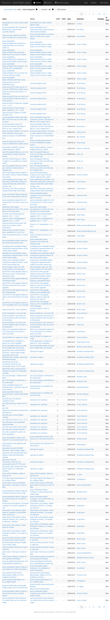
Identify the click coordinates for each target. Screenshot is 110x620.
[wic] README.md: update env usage (15, 337)
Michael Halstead (82, 387)
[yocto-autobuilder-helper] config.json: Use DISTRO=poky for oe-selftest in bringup (15, 499)
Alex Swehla (81, 36)
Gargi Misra (81, 505)
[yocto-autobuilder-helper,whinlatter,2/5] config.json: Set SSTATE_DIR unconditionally (14, 66)
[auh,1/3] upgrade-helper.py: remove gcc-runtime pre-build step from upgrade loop (41, 154)
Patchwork (6, 3)
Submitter (80, 19)
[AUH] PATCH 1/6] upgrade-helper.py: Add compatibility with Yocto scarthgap (41, 304)
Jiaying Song (81, 132)
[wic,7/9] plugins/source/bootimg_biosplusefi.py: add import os (15, 410)
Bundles (48, 3)
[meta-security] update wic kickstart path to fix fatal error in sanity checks (42, 36)
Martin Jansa (81, 309)
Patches (37, 3)
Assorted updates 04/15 (38, 83)
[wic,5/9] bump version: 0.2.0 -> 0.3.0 (14, 420)
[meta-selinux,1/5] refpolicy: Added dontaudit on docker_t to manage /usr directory (41, 506)
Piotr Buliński (81, 209)
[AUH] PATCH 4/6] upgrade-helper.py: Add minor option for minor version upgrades (15, 285)
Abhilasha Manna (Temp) (85, 558)
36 (99, 14)
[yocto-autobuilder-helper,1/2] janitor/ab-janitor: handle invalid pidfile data (15, 394)
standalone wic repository (38, 400)
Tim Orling (80, 29)
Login (86, 3)
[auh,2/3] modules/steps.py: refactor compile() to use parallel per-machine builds (14, 161)
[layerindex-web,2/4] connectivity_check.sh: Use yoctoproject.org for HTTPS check (13, 462)
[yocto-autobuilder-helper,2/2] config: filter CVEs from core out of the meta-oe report (15, 119)
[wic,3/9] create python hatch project (14, 427)
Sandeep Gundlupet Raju (85, 351)
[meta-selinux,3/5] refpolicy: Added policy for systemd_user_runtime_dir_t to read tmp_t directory (15, 519)
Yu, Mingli (80, 586)
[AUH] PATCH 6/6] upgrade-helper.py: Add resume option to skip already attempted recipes (15, 274)
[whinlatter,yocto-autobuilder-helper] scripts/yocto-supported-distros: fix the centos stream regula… (15, 255)
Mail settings (104, 3)
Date (69, 19)
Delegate (101, 19)
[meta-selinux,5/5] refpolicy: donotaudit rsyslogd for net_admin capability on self (15, 506)
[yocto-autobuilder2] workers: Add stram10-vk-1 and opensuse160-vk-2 (42, 439)
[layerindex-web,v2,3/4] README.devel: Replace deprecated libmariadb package (14, 357)
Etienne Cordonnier (83, 148)
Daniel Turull (81, 274)
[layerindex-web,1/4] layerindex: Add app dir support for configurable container (14, 469)
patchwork (37, 612)
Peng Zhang (81, 142)
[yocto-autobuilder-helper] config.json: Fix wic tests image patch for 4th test (40, 195)
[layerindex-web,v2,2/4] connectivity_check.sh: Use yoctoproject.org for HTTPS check (13, 364)
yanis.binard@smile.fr (84, 485)
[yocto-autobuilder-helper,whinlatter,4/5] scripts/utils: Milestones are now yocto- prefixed (14, 52)
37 (104, 14)
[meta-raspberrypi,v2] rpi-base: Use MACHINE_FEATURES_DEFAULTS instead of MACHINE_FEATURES (14, 182)
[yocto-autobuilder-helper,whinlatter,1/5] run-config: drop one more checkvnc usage (41, 44)
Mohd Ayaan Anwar (83, 342)
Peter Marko (81, 215)
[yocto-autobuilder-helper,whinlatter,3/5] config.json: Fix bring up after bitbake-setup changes (14, 59)
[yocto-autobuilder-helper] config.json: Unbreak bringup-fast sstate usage (41, 492)
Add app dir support (36, 351)
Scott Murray (81, 83)
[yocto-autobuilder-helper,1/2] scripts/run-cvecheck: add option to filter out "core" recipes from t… (42, 119)
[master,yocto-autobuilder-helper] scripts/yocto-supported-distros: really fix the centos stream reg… (15, 262)
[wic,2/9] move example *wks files (13, 429)
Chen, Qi (80, 154)
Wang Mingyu (81, 444)
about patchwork (71, 612)
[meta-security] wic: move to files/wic (14, 309)
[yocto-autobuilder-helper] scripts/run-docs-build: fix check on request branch (15, 593)
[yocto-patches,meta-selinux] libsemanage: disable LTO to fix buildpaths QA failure (13, 575)
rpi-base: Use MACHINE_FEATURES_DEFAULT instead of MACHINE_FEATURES (14, 188)
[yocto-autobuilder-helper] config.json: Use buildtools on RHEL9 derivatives (40, 568)
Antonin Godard (82, 175)
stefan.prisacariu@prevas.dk (86, 225)
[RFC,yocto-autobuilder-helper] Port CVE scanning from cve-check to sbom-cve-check (14, 332)
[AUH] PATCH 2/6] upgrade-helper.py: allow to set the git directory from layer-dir (15, 297)
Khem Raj (80, 318)
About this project (62, 3)
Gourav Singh (81, 268)
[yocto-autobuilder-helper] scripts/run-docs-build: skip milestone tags (39, 242)
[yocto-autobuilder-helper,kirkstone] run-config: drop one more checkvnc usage (14, 600)
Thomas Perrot (82, 575)
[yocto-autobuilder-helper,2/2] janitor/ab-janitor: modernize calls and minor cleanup (15, 387)
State (107, 20)
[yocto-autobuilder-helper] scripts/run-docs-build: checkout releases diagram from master (15, 175)
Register (94, 3)
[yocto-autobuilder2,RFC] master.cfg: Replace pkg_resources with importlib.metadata (14, 29)
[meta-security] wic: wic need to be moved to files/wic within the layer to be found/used (14, 318)
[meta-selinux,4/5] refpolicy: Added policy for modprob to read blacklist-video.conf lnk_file (14, 512)
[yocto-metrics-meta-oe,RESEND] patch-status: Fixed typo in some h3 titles (14, 485)
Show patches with (10, 9)
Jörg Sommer (81, 182)
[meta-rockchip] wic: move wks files (14, 313)
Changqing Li (81, 479)
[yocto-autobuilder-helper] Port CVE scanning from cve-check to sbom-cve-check (15, 202)
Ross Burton (81, 119)
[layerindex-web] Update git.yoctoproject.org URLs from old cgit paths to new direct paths (15, 209)
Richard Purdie (82, 195)
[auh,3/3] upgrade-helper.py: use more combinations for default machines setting (15, 154)
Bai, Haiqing (81, 137)
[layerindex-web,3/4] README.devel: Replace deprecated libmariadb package (14, 455)
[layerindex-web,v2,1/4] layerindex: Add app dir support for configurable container (14, 371)
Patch (4, 19)
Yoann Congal (81, 44)
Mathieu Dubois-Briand (84, 347)
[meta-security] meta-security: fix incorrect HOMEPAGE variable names (41, 143)
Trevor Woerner (82, 313)
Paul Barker (81, 568)
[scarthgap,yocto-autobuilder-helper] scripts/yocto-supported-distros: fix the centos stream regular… (15, 248)
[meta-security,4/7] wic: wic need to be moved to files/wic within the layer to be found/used (15, 99)
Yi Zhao (79, 24)
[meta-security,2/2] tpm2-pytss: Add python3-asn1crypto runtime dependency (14, 225)
